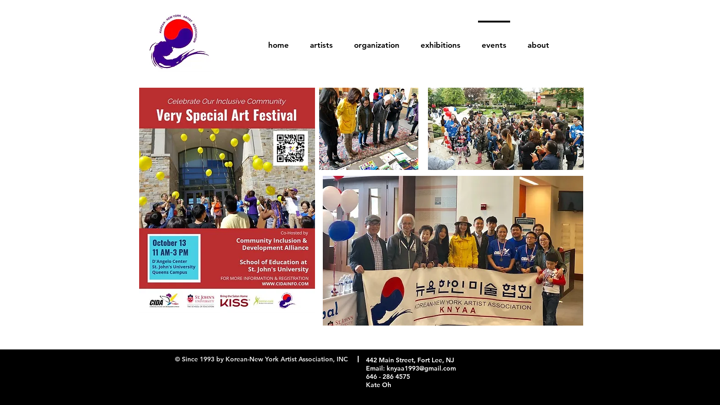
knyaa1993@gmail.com (421, 368)
